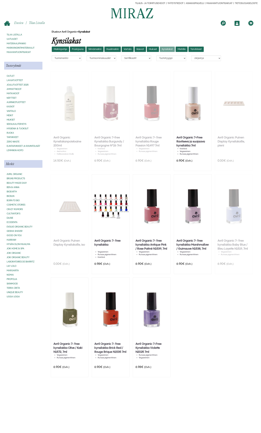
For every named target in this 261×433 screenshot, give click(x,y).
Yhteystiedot (175, 3)
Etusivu (14, 23)
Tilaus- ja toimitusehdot (150, 3)
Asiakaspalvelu (195, 3)
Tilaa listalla (37, 22)
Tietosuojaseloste (246, 3)
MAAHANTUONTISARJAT (219, 3)
